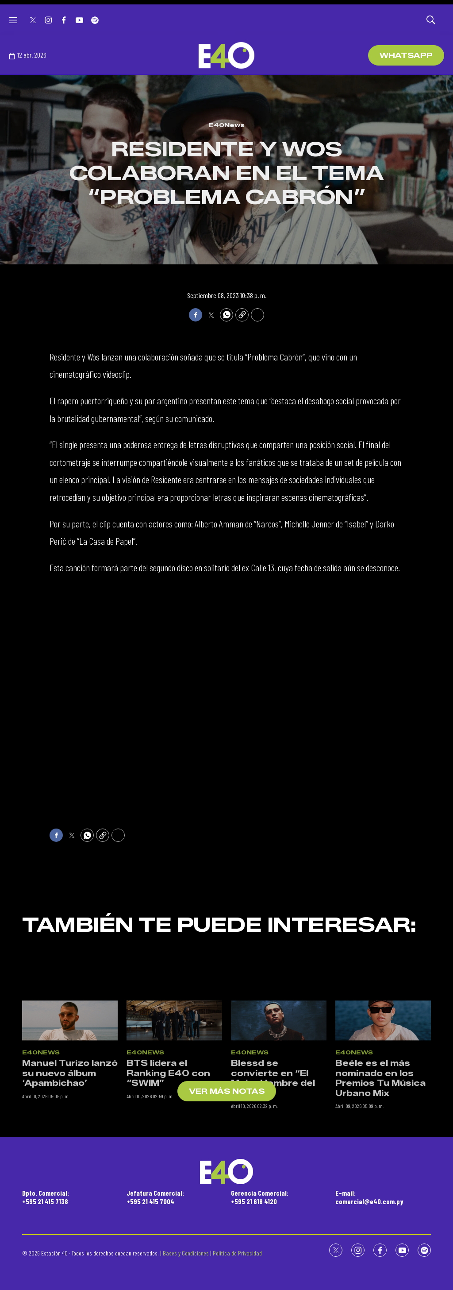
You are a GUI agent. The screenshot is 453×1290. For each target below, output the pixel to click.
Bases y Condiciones (186, 1253)
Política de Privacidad (237, 1253)
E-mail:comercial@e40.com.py (369, 1197)
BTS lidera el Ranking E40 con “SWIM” (168, 1159)
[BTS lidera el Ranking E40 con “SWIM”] (174, 1107)
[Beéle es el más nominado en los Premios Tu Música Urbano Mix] (383, 1107)
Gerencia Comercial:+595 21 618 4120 (259, 1197)
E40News (227, 124)
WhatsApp (406, 55)
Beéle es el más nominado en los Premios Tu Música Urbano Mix (380, 1165)
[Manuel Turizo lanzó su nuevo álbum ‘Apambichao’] (70, 1107)
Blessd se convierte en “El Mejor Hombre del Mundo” (273, 1165)
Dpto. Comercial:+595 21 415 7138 (45, 1197)
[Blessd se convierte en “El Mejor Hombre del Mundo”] (278, 1107)
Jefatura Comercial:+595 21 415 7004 (155, 1197)
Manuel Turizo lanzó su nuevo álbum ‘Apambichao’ (70, 1159)
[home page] (226, 55)
